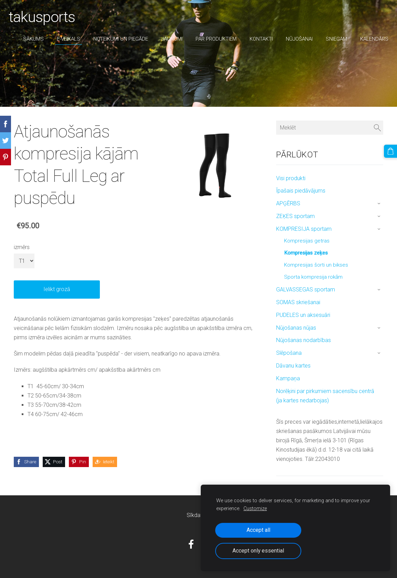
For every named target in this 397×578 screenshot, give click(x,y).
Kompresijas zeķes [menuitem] (306, 253)
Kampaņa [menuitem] (288, 378)
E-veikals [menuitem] (63, 41)
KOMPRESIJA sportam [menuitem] (304, 229)
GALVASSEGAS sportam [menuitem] (305, 289)
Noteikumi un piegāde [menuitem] (115, 41)
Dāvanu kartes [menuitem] (293, 365)
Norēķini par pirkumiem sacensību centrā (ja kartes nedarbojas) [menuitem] (325, 396)
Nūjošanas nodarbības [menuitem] (303, 340)
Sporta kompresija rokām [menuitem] (313, 277)
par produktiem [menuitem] (210, 41)
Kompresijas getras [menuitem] (307, 241)
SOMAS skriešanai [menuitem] (298, 302)
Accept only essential (258, 550)
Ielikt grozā (56, 289)
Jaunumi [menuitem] (166, 41)
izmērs (22, 247)
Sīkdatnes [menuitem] (199, 515)
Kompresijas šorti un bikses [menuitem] (316, 265)
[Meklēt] (329, 128)
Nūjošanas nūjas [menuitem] (296, 327)
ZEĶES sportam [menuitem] (295, 216)
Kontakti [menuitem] (256, 41)
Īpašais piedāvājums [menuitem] (300, 190)
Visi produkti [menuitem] (290, 178)
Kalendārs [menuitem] (369, 41)
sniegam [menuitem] (331, 41)
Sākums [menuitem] (28, 41)
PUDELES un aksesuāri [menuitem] (303, 315)
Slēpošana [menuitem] (289, 353)
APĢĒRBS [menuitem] (288, 203)
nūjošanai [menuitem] (294, 41)
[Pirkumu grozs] (391, 150)
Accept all (258, 530)
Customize (255, 509)
